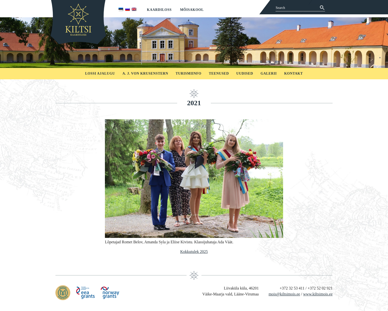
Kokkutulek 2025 (194, 251)
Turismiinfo (188, 73)
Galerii (269, 73)
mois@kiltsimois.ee (284, 294)
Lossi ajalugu (100, 73)
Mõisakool (192, 10)
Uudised (244, 73)
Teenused (219, 73)
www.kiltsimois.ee (318, 294)
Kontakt (293, 73)
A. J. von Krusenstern (145, 73)
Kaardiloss (159, 10)
